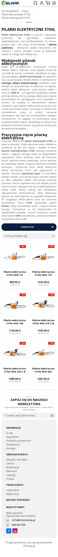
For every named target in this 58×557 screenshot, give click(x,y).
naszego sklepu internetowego (20, 83)
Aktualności (13, 444)
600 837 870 (19, 525)
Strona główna (10, 11)
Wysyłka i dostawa (16, 459)
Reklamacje (12, 467)
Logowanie (12, 490)
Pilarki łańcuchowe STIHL (16, 14)
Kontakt (10, 448)
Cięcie (25, 11)
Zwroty (10, 463)
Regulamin (12, 437)
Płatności (11, 471)
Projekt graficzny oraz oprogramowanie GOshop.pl (29, 544)
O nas (9, 433)
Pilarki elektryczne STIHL (16, 17)
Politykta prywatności (18, 440)
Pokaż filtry (27, 227)
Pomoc (10, 479)
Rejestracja (12, 494)
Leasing (10, 475)
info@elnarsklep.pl (23, 520)
